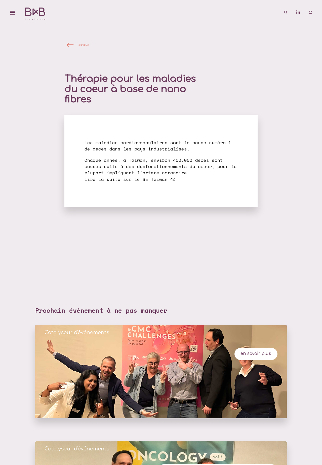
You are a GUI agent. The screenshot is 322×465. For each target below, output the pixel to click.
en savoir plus (255, 353)
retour (83, 44)
